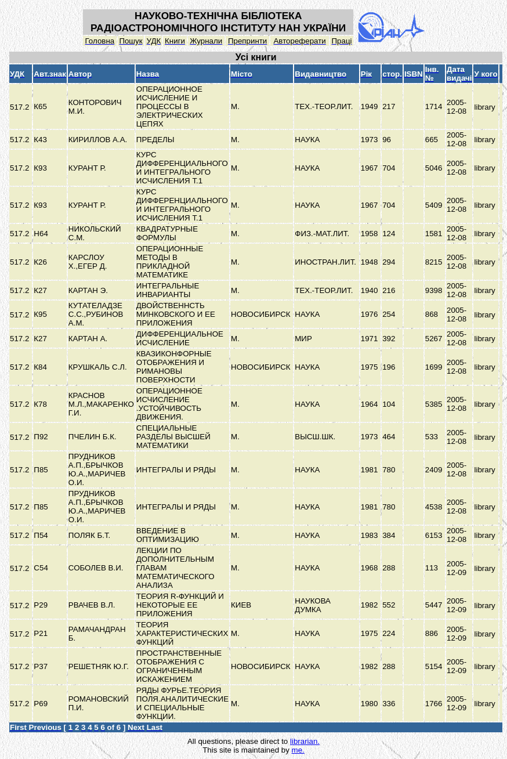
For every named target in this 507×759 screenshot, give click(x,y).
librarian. (305, 741)
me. (298, 750)
